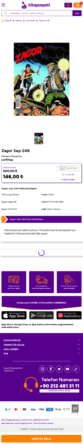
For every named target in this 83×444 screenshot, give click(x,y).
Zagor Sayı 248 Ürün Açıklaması (26, 219)
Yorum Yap (71, 168)
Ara (77, 13)
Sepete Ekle (41, 439)
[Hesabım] (68, 5)
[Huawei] (69, 315)
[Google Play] (41, 315)
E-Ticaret (31, 429)
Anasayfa (6, 21)
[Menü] (3, 4)
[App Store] (14, 315)
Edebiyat (18, 21)
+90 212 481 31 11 (59, 386)
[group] (41, 79)
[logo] (35, 5)
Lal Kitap (7, 159)
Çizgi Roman (30, 21)
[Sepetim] (77, 5)
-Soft (23, 429)
